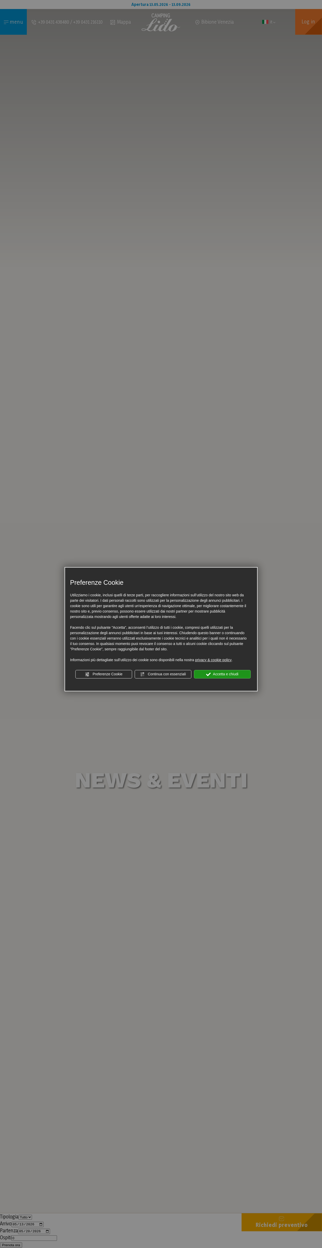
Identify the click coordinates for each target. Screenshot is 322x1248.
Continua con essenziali (163, 674)
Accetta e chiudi (222, 674)
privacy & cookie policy (213, 660)
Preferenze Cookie (103, 674)
